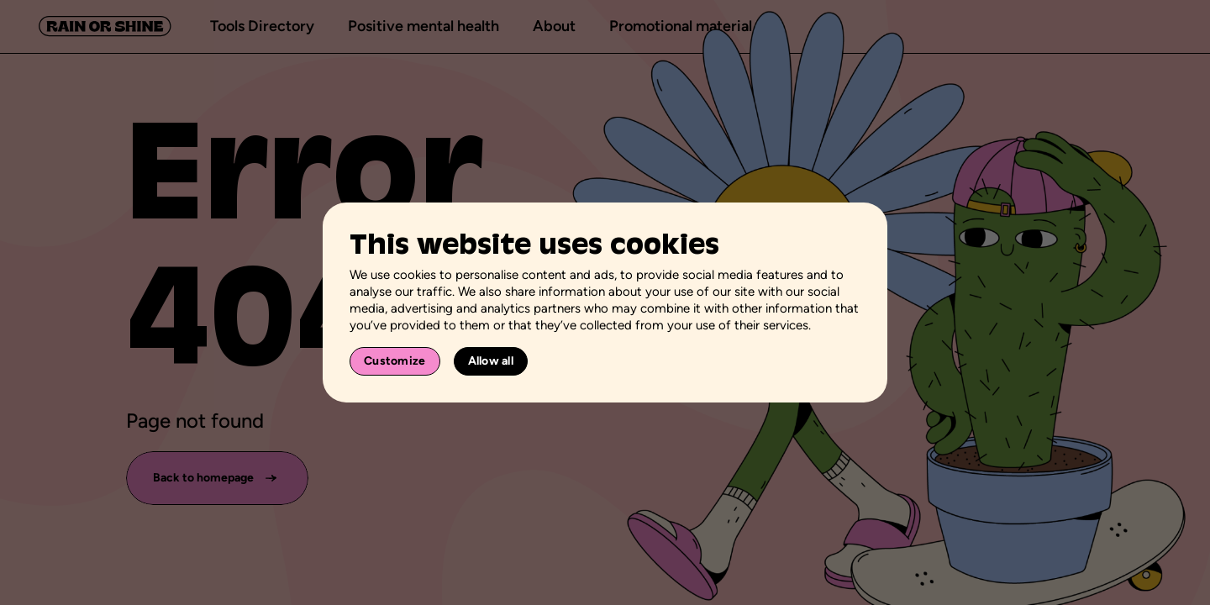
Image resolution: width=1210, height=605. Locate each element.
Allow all (491, 361)
